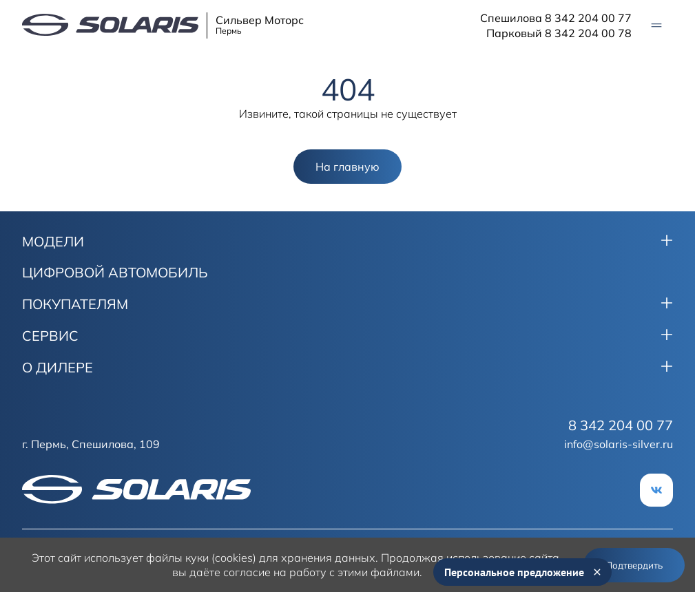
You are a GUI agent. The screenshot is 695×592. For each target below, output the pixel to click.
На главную (347, 166)
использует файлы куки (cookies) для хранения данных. (231, 557)
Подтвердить (634, 565)
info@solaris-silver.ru (618, 444)
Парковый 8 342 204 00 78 (559, 33)
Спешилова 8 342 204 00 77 (556, 18)
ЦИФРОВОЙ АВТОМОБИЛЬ (115, 272)
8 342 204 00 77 (620, 425)
